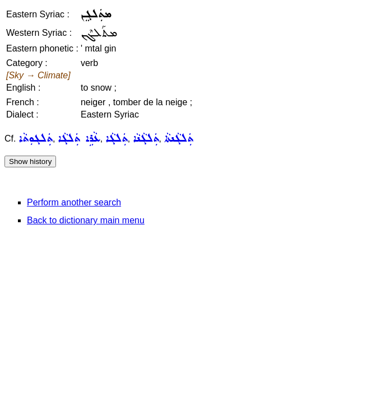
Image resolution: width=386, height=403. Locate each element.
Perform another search (74, 202)
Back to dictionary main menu (86, 220)
